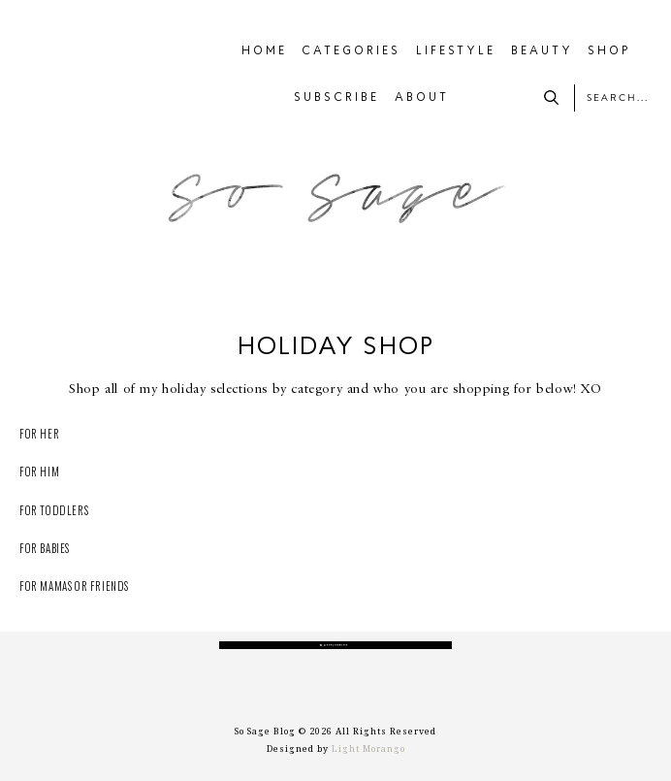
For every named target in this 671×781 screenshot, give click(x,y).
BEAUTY (542, 51)
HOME (264, 51)
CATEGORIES (351, 51)
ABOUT (422, 98)
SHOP (609, 51)
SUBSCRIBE (336, 98)
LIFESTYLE (455, 51)
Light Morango (368, 749)
